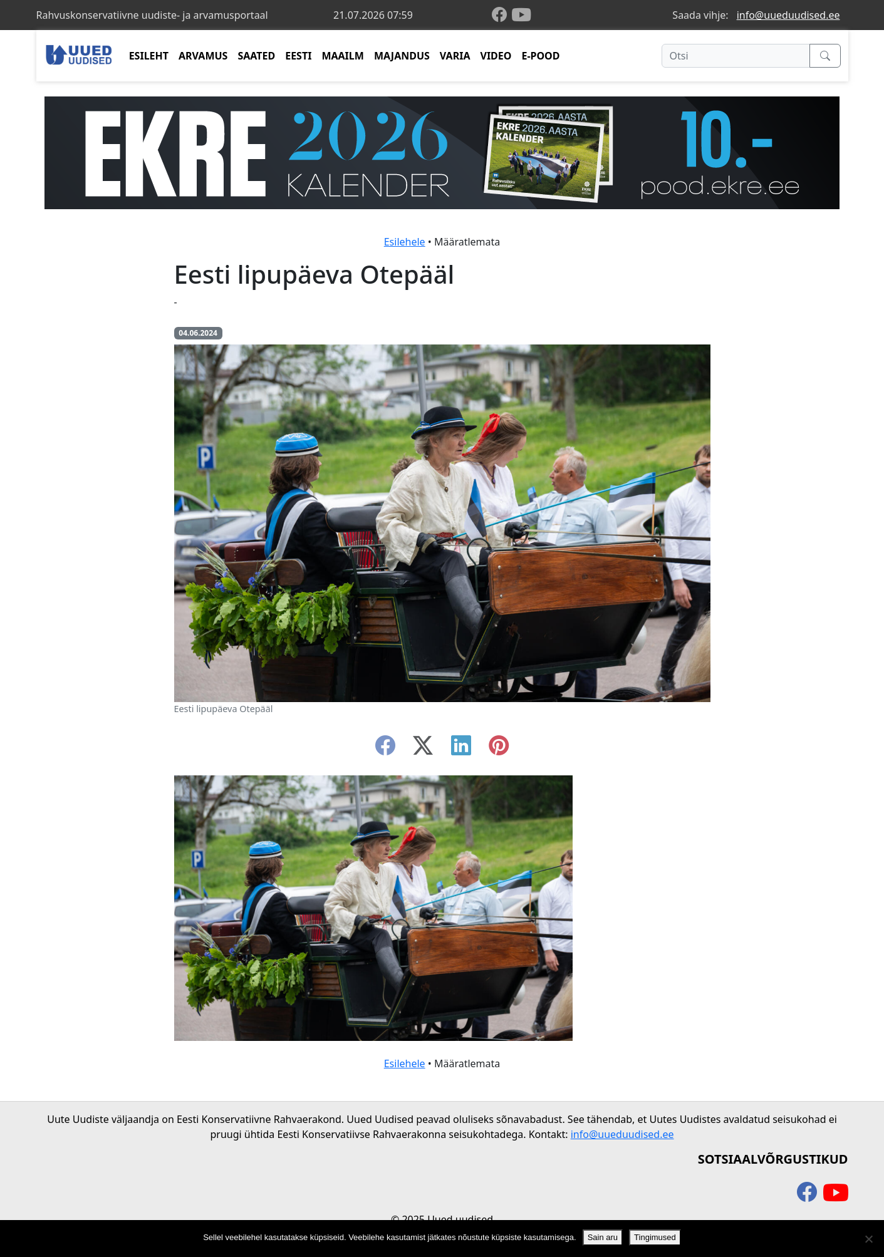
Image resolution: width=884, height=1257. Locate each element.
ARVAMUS (203, 56)
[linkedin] (461, 749)
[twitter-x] (422, 749)
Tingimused (655, 1237)
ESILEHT (149, 56)
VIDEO (495, 56)
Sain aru (603, 1237)
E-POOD (540, 56)
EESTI (298, 56)
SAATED (256, 56)
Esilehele (404, 242)
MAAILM (342, 56)
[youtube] (521, 15)
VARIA (455, 56)
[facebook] (502, 15)
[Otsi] (736, 56)
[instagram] (498, 749)
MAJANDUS (402, 56)
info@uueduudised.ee (788, 15)
